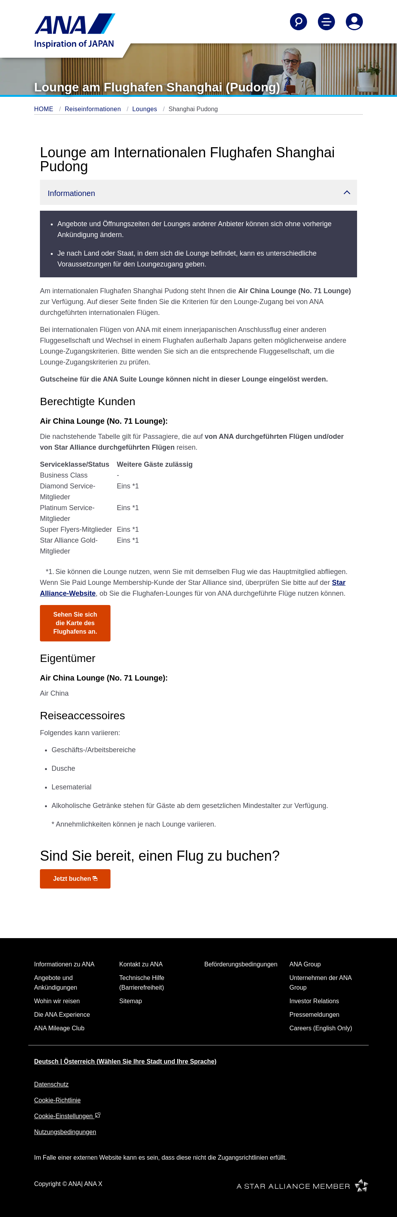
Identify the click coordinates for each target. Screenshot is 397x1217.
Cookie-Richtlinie (57, 1100)
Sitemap (130, 1001)
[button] (198, 192)
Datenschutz (51, 1084)
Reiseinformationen (94, 109)
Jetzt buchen (75, 878)
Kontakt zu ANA (141, 964)
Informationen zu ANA (64, 964)
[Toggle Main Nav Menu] (326, 21)
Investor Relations (314, 1001)
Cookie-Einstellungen (67, 1116)
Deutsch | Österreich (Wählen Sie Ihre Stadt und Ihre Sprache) (125, 1061)
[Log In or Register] (354, 21)
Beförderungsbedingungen (241, 964)
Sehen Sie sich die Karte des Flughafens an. (75, 623)
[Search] (298, 21)
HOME (44, 109)
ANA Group (305, 964)
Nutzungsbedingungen (65, 1132)
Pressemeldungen (315, 1014)
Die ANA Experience (62, 1014)
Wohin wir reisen (57, 1001)
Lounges (145, 109)
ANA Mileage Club (59, 1028)
